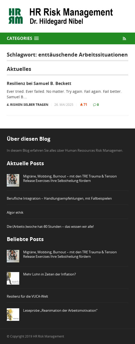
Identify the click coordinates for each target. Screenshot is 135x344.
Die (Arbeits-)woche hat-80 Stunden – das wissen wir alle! (50, 226)
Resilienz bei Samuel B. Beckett (39, 83)
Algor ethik (15, 212)
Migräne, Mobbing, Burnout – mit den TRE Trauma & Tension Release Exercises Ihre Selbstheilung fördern (70, 178)
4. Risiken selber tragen (27, 104)
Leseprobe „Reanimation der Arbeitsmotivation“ (60, 310)
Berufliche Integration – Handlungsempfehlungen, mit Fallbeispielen (59, 198)
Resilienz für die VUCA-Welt (27, 296)
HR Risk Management (48, 336)
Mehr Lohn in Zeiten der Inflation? (49, 274)
